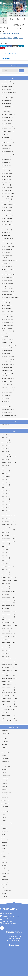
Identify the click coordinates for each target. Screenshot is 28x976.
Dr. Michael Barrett (6, 230)
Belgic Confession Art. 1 (7, 515)
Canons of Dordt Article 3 (7, 456)
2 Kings (3, 896)
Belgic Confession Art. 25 (7, 718)
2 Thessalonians (5, 890)
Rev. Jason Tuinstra (6, 176)
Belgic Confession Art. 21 (7, 521)
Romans (3, 741)
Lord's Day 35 (4, 544)
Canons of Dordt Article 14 (8, 625)
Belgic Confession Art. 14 (7, 704)
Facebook (9, 46)
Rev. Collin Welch (5, 401)
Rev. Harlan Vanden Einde (7, 92)
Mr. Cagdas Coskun (6, 255)
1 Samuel (3, 797)
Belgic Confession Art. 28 (7, 622)
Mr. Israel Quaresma (6, 215)
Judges (3, 786)
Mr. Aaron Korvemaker (6, 367)
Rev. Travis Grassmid (6, 151)
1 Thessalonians (5, 823)
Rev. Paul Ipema (5, 159)
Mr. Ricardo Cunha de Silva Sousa (9, 297)
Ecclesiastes (4, 854)
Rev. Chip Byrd (4, 258)
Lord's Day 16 (4, 493)
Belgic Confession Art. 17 (7, 603)
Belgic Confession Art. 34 (7, 687)
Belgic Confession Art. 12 (7, 529)
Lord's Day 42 (4, 560)
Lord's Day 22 (4, 555)
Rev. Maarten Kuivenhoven (8, 415)
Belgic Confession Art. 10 (7, 614)
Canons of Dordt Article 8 (7, 462)
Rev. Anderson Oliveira (6, 392)
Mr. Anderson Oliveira (6, 381)
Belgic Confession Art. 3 (7, 701)
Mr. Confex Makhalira (6, 277)
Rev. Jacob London (6, 221)
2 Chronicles (4, 870)
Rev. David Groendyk (6, 322)
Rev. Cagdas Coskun (6, 373)
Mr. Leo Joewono (5, 300)
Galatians (3, 800)
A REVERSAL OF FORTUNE (9, 53)
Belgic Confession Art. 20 (7, 600)
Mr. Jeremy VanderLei (6, 317)
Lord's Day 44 (4, 440)
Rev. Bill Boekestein (6, 201)
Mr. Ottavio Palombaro (7, 154)
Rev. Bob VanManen (6, 224)
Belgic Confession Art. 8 (7, 639)
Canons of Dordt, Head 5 (7, 676)
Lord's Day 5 (4, 673)
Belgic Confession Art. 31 (7, 642)
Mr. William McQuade (6, 370)
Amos (2, 859)
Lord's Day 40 (4, 546)
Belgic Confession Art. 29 (7, 636)
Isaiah (2, 744)
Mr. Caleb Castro (5, 395)
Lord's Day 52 (4, 445)
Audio (15, 37)
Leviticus (3, 865)
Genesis (3, 764)
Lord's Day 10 (4, 448)
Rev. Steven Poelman (6, 126)
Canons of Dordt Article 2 (7, 524)
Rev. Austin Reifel (5, 328)
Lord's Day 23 (4, 510)
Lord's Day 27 (4, 631)
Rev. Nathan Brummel (6, 128)
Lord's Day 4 (4, 656)
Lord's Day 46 (4, 482)
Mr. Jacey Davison (5, 187)
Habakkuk (3, 882)
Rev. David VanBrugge (6, 359)
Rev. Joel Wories (5, 336)
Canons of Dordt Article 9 (7, 577)
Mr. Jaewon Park (5, 213)
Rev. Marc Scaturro (6, 404)
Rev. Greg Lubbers (5, 117)
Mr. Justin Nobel (5, 190)
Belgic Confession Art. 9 (7, 661)
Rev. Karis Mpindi (5, 165)
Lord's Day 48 (4, 527)
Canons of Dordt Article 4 (7, 659)
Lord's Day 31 (4, 518)
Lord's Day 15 (4, 569)
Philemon (3, 876)
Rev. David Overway (6, 106)
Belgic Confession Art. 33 (7, 611)
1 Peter (3, 747)
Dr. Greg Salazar (5, 398)
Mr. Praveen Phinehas (6, 356)
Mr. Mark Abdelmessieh (7, 280)
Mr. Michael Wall (5, 123)
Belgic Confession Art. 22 (7, 538)
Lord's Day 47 (4, 476)
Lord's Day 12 (4, 437)
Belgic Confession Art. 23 (7, 594)
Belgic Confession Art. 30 (7, 667)
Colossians (4, 803)
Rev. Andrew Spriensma (7, 339)
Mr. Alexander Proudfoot (7, 291)
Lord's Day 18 (4, 473)
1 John (3, 750)
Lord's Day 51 (4, 487)
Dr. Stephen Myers (5, 342)
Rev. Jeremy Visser (5, 235)
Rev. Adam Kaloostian (6, 390)
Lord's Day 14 (4, 501)
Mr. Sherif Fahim (5, 168)
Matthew (3, 733)
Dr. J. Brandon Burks (6, 325)
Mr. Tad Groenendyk (6, 196)
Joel (2, 837)
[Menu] (26, 7)
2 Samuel (3, 828)
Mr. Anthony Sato (5, 185)
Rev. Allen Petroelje (6, 131)
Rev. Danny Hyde (5, 308)
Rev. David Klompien (6, 319)
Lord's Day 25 (4, 653)
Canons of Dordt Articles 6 (8, 678)
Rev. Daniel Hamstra (6, 249)
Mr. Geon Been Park (6, 311)
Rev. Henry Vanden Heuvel (7, 378)
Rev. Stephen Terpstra (6, 350)
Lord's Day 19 (4, 499)
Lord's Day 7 (4, 468)
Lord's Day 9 (4, 496)
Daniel (3, 834)
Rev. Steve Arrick (5, 134)
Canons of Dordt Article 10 (8, 580)
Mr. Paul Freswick (5, 173)
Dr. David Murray (5, 145)
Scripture (3, 37)
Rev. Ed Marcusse (5, 100)
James (3, 789)
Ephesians (3, 752)
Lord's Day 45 (4, 485)
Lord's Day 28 (4, 558)
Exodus (3, 781)
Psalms (3, 730)
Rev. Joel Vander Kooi (6, 269)
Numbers (3, 831)
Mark (2, 772)
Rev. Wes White (5, 303)
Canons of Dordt (5, 442)
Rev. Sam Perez (5, 210)
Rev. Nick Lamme (5, 305)
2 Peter (3, 814)
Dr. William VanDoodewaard (8, 260)
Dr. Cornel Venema (6, 120)
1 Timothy (4, 811)
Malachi (3, 862)
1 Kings (3, 783)
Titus (2, 820)
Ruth (2, 817)
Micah (2, 851)
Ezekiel (3, 842)
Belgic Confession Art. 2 (7, 535)
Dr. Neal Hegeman (6, 266)
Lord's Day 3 (4, 459)
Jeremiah (3, 845)
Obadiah (3, 884)
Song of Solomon (5, 825)
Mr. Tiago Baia (5, 162)
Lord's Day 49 (4, 574)
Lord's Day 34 (4, 454)
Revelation (4, 761)
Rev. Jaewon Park (5, 406)
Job (2, 868)
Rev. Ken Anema (5, 156)
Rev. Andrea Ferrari (6, 218)
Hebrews (3, 769)
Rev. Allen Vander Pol (6, 294)
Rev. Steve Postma (6, 103)
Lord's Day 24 (4, 552)
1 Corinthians (4, 767)
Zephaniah (4, 879)
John (2, 736)
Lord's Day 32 (4, 490)
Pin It (2, 48)
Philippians (4, 758)
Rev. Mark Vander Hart (6, 142)
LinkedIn (20, 46)
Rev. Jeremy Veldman (6, 412)
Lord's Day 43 (4, 563)
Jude (2, 848)
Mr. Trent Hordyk (5, 314)
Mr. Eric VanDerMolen (6, 193)
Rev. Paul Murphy (5, 137)
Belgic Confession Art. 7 (7, 617)
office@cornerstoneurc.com (11, 919)
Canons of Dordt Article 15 (8, 706)
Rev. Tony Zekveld (5, 353)
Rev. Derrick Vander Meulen (8, 274)
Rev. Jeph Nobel (5, 362)
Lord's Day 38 (4, 645)
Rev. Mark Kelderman (6, 89)
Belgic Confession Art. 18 (7, 709)
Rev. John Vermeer (5, 140)
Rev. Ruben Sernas (5, 244)
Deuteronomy (4, 792)
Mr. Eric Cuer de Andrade (7, 387)
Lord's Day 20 (4, 712)
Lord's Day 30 (4, 619)
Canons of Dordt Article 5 (7, 681)
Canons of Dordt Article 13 (8, 698)
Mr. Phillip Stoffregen (6, 331)
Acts (2, 755)
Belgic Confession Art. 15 (7, 608)
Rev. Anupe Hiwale (6, 347)
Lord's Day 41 (4, 549)
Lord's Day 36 (4, 586)
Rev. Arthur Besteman (6, 207)
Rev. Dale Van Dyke (6, 98)
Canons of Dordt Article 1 (7, 684)
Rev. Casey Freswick (6, 95)
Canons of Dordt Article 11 (8, 664)
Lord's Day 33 (4, 471)
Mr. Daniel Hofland (6, 179)
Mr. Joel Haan (4, 252)
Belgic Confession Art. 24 (7, 715)
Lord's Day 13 (4, 504)
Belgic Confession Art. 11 (7, 690)
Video (9, 37)
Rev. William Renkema (6, 114)
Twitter (3, 46)
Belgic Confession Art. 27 (7, 566)
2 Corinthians (4, 775)
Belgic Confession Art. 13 (7, 541)
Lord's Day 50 (4, 479)
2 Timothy (4, 806)
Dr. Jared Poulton (5, 86)
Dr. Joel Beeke (4, 148)
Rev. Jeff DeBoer (5, 272)
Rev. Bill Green (5, 171)
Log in (18, 974)
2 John (3, 893)
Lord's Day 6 (4, 465)
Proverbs (3, 778)
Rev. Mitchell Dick (5, 263)
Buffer (15, 46)
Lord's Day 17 (4, 572)
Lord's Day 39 (4, 647)
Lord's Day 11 (4, 507)
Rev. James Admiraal (6, 83)
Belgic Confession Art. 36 (7, 695)
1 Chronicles (4, 873)
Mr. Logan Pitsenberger (7, 241)
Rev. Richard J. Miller (6, 227)
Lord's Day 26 (4, 650)
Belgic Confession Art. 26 (7, 597)
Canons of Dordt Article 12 (8, 670)
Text (20, 37)
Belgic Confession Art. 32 (7, 633)
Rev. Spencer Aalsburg (6, 364)
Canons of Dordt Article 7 (7, 628)
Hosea (3, 795)
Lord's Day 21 (4, 434)
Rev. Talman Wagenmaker (7, 345)
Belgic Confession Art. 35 (7, 591)
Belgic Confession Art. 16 (7, 605)
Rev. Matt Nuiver (5, 232)
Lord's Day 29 (4, 588)
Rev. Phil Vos (4, 81)
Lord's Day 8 (4, 532)
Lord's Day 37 (4, 583)
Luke (2, 738)
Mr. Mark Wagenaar (6, 376)
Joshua (3, 856)
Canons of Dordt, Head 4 (7, 692)
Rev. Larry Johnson (6, 182)
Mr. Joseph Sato (5, 286)
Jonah (2, 887)
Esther (3, 809)
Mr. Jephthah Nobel (6, 288)
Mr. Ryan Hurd (4, 333)
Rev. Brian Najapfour (6, 238)
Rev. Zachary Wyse (6, 384)
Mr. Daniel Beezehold (6, 246)
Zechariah (3, 840)
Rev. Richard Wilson (6, 283)
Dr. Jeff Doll (4, 112)
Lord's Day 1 (4, 451)
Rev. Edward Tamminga (7, 204)
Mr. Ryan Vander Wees (6, 409)
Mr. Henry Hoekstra (6, 199)
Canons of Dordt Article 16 (8, 720)
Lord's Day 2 (4, 513)
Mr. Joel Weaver (5, 109)
